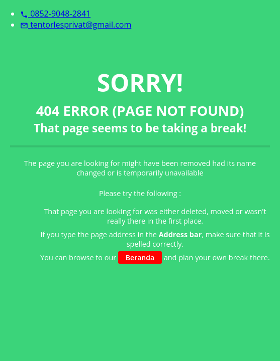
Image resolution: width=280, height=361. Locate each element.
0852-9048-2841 (55, 13)
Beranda (140, 257)
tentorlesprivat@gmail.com (75, 24)
